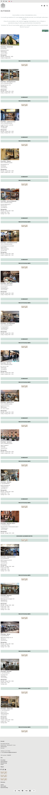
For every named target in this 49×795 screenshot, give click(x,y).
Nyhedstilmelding (4, 787)
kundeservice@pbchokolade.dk (10, 752)
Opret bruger (3, 786)
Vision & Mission (4, 761)
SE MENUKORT (24, 97)
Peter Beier (3, 760)
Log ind (2, 785)
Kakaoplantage (4, 763)
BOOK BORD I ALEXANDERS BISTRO (24, 536)
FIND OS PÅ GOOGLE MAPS (24, 61)
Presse (2, 764)
